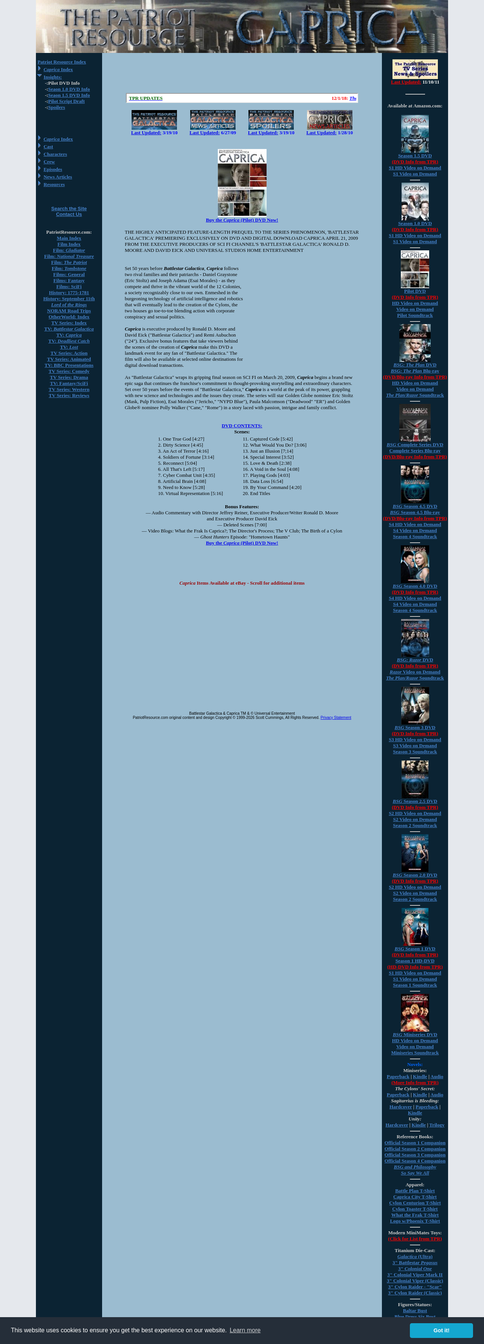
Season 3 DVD (414, 727)
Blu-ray (415, 371)
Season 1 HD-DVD (415, 961)
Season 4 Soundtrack (415, 536)
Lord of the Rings (69, 304)
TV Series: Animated (69, 359)
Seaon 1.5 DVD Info (69, 95)
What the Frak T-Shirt (415, 1215)
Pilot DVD (415, 291)
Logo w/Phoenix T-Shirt (415, 1221)
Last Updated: (146, 132)
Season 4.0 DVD (415, 586)
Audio (436, 1076)
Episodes (52, 169)
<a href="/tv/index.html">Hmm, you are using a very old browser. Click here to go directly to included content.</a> (415, 75)
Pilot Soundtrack (415, 315)
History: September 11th (69, 298)
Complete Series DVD (415, 444)
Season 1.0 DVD (415, 223)
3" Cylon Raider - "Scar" (415, 1287)
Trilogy (436, 1125)
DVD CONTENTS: (242, 425)
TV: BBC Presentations (69, 365)
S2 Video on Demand (415, 819)
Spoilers (56, 107)
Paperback (398, 1076)
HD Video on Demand (415, 303)
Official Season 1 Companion (415, 1142)
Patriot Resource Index (61, 62)
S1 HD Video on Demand (415, 168)
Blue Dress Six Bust (414, 1316)
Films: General (69, 274)
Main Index (69, 238)
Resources (54, 184)
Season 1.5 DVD (415, 155)
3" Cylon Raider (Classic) (415, 1293)
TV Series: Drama (69, 377)
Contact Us (69, 214)
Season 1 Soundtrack (415, 985)
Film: (69, 250)
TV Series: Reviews (69, 395)
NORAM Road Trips (69, 310)
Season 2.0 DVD (415, 875)
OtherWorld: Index (69, 317)
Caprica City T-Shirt (415, 1197)
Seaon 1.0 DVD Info (69, 89)
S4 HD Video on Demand (415, 524)
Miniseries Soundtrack (415, 1052)
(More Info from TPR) (415, 1082)
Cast (48, 146)
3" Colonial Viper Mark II (414, 1274)
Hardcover (400, 1107)
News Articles (57, 177)
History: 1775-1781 (69, 292)
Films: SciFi (69, 286)
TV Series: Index (69, 323)
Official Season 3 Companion (415, 1155)
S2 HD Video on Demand (415, 813)
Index (58, 69)
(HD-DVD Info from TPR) (414, 967)
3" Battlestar (414, 1262)
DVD (415, 365)
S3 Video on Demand (415, 745)
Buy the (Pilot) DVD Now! (242, 220)
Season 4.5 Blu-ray (415, 512)
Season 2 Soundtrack (415, 825)
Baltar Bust (415, 1310)
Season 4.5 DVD (415, 506)
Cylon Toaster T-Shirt (414, 1209)
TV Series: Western (69, 389)
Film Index (69, 244)
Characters (55, 154)
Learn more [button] (245, 1330)
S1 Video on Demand (415, 174)
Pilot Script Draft (66, 101)
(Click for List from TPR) (415, 1239)
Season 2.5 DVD (415, 801)
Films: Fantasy (69, 280)
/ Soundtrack (415, 395)
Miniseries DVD (415, 1034)
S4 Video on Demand (415, 530)
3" (415, 1268)
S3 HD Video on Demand (415, 739)
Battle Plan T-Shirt (415, 1190)
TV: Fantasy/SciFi (69, 383)
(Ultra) (415, 1256)
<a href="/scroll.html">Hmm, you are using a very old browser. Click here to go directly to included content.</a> (242, 98)
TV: (69, 329)
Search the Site (69, 208)
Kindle (420, 1076)
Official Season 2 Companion (415, 1149)
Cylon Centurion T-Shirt (415, 1203)
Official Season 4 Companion (415, 1161)
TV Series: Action (69, 353)
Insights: (52, 77)
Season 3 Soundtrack (415, 751)
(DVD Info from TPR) (415, 162)
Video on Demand (415, 309)
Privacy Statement (336, 717)
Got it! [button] (442, 1330)
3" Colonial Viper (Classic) (415, 1280)
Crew (49, 162)
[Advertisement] (242, 73)
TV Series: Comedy (68, 371)
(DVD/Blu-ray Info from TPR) (415, 377)
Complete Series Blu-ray (415, 450)
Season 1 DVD (414, 948)
